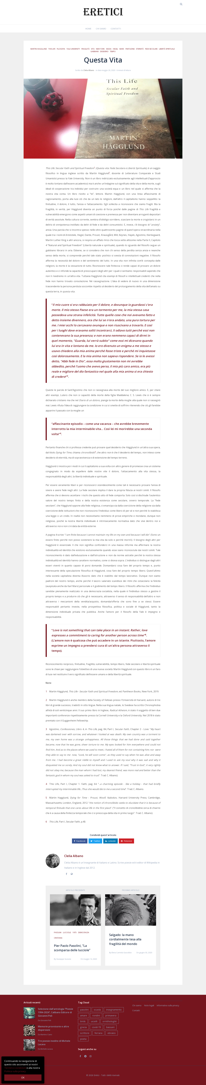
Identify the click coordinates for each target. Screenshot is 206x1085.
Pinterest (126, 841)
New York (100, 49)
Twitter (95, 841)
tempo (113, 51)
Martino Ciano (46, 1034)
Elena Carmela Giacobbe (122, 952)
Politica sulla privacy (15, 1071)
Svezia (108, 49)
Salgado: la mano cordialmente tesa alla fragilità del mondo (125, 939)
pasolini (57, 932)
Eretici (96, 1075)
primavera (110, 1015)
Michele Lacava (47, 1049)
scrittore (84, 1033)
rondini (96, 1015)
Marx (121, 49)
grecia (83, 1027)
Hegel (115, 49)
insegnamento (114, 1009)
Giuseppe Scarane (63, 959)
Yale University (73, 49)
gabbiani (95, 51)
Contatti (116, 28)
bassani (110, 1027)
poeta (83, 1038)
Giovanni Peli (46, 1020)
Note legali (149, 1005)
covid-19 (96, 1027)
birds (83, 1021)
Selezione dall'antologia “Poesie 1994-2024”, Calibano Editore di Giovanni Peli (55, 1012)
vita (93, 49)
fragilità (85, 49)
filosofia (61, 49)
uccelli (94, 1021)
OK (22, 1077)
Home (88, 28)
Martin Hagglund (38, 49)
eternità (140, 49)
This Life (51, 49)
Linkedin (110, 841)
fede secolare (151, 49)
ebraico (112, 1033)
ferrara (98, 1033)
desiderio (104, 51)
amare (83, 1015)
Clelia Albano (88, 70)
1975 (75, 932)
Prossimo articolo (130, 890)
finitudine (130, 49)
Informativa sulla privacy (168, 1005)
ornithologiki (110, 1021)
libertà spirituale (167, 49)
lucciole (67, 932)
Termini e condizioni (15, 1067)
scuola (97, 1009)
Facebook (79, 841)
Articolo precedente (75, 890)
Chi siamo (101, 28)
